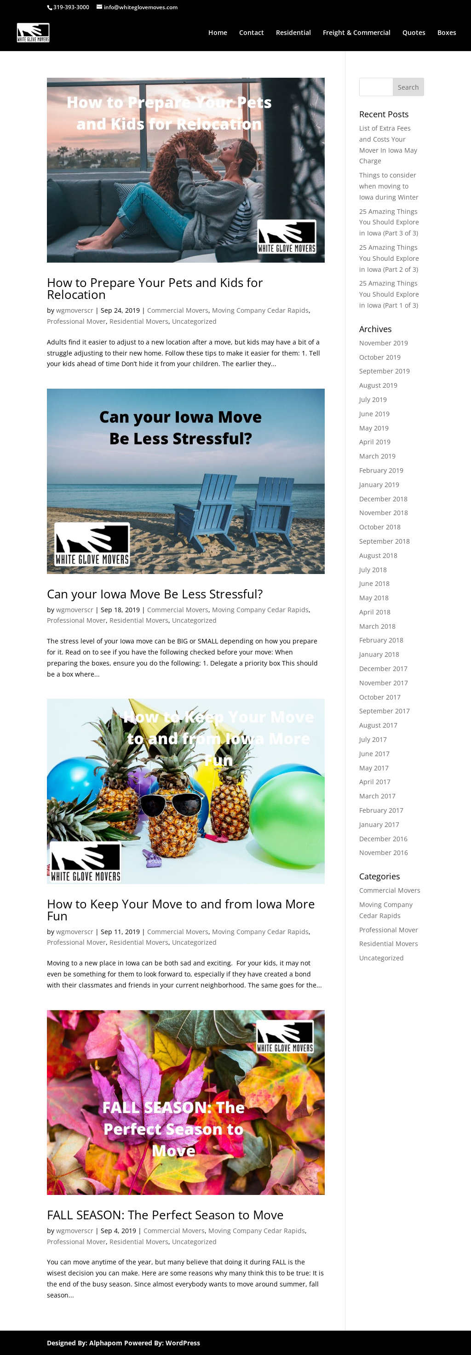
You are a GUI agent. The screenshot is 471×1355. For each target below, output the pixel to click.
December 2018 (383, 498)
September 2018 (384, 541)
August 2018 (378, 555)
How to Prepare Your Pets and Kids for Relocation (155, 288)
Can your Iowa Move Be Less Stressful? (155, 594)
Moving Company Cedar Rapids (260, 310)
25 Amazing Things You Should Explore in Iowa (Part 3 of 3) (389, 222)
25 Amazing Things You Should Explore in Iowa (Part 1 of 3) (389, 294)
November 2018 (383, 512)
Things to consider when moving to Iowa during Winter (389, 186)
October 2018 (380, 526)
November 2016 (383, 852)
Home (217, 33)
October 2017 (380, 697)
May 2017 (374, 768)
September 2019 (384, 371)
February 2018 (381, 640)
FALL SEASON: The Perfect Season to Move (165, 1214)
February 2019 (381, 470)
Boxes (446, 33)
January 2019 (379, 484)
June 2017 (374, 753)
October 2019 (380, 357)
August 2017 (378, 725)
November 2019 (383, 343)
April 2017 (375, 781)
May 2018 (374, 597)
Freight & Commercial (357, 33)
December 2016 (383, 838)
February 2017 (381, 810)
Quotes (413, 33)
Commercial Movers (177, 310)
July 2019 (373, 399)
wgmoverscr (74, 310)
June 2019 (374, 413)
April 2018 (375, 612)
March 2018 (377, 626)
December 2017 (383, 668)
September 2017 (384, 710)
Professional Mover (76, 321)
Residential (293, 33)
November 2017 (383, 682)
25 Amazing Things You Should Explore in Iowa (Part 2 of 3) (389, 258)
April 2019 (375, 441)
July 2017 (373, 739)
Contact (251, 33)
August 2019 (378, 385)
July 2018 (373, 569)
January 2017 (379, 824)
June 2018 (374, 583)
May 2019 (374, 428)
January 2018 (379, 654)
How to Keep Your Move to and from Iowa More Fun (181, 910)
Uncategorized (194, 321)
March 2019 (377, 456)
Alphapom (105, 1342)
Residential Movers (138, 321)
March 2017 (377, 796)
